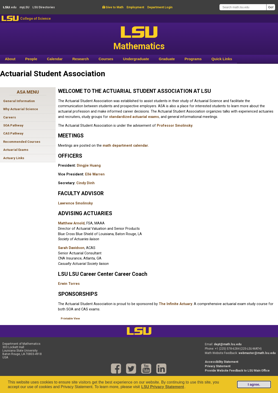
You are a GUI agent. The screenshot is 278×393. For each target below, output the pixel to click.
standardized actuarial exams (134, 117)
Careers (9, 117)
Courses (106, 59)
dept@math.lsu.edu (227, 344)
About (10, 59)
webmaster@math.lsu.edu (257, 353)
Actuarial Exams (15, 150)
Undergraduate (136, 59)
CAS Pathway (13, 133)
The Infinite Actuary (175, 304)
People (31, 59)
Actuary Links (13, 158)
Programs (193, 59)
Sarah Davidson (71, 248)
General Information (19, 101)
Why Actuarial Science (20, 109)
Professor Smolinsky (174, 126)
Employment (135, 7)
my (24, 7)
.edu (9, 7)
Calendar (55, 59)
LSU (10, 18)
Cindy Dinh (85, 183)
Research (80, 59)
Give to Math (112, 7)
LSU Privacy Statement (162, 387)
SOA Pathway (13, 125)
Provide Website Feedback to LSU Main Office (237, 370)
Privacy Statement (217, 366)
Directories (43, 7)
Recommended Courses (21, 142)
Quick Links (221, 59)
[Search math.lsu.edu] (242, 7)
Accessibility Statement (221, 362)
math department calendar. (126, 146)
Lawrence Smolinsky (75, 203)
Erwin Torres (69, 284)
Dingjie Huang (89, 165)
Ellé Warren (95, 174)
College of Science (35, 18)
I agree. (254, 384)
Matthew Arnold (71, 223)
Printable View (70, 318)
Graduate (167, 59)
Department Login (159, 7)
